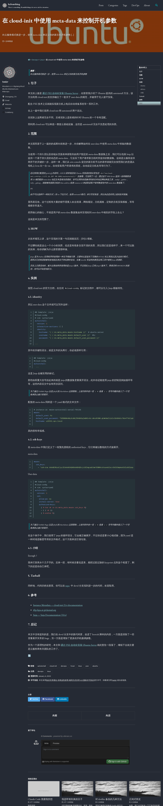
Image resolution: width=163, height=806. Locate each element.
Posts (101, 5)
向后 (108, 715)
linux (80, 666)
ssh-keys (142, 89)
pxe (87, 666)
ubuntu (95, 666)
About (147, 5)
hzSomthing (28, 5)
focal (73, 666)
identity (142, 86)
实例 (140, 82)
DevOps (135, 5)
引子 (140, 72)
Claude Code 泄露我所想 (40, 799)
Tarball (141, 96)
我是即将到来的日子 (72, 799)
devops (64, 666)
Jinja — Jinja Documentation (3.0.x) (50, 615)
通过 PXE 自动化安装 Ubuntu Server (60, 93)
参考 (140, 100)
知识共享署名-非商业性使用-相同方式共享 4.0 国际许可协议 (70, 680)
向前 (54, 715)
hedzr (114, 680)
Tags (125, 5)
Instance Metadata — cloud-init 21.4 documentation (58, 605)
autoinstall (42, 666)
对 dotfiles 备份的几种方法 (108, 799)
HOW (141, 79)
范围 (140, 75)
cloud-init (53, 666)
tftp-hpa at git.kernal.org (44, 610)
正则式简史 (135, 799)
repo (67, 585)
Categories (113, 5)
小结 (142, 93)
